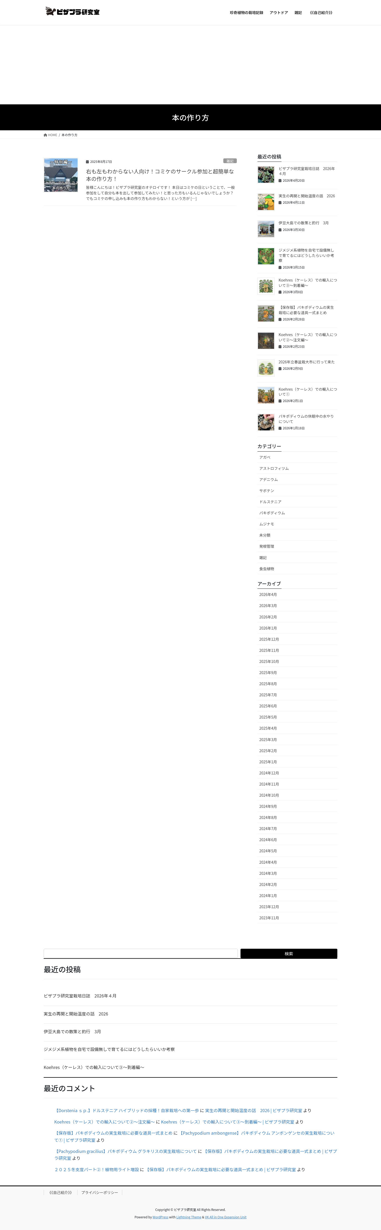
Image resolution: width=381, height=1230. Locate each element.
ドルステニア (270, 501)
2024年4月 (268, 862)
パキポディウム (272, 512)
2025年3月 (268, 739)
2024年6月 (268, 839)
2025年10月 (269, 661)
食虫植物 (266, 568)
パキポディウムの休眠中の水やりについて (306, 418)
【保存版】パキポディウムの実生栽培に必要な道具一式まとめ (306, 310)
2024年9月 (268, 806)
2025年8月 (268, 683)
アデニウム (268, 479)
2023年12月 (269, 906)
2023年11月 (269, 917)
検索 (289, 953)
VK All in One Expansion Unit (226, 1217)
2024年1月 (268, 895)
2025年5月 (268, 717)
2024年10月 (269, 795)
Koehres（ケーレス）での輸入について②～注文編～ (308, 337)
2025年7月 (268, 694)
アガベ (264, 457)
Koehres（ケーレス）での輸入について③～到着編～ (308, 282)
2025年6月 (268, 705)
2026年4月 (268, 594)
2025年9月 (268, 672)
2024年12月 (269, 773)
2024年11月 (269, 784)
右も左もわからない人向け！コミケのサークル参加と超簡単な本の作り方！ (160, 174)
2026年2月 (268, 617)
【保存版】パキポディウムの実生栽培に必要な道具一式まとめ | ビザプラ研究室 (220, 1169)
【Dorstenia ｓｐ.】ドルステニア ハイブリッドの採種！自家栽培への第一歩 (126, 1110)
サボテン (266, 490)
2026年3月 (268, 605)
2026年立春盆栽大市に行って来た (307, 361)
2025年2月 (268, 750)
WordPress (161, 1217)
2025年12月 (269, 639)
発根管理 (266, 546)
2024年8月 (268, 817)
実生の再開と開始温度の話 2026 (307, 195)
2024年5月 (268, 850)
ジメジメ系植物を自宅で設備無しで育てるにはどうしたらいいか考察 (306, 255)
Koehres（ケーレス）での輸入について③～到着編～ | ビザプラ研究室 (227, 1121)
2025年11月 (269, 650)
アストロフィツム (274, 468)
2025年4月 (268, 728)
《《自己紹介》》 (61, 1192)
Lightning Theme (188, 1217)
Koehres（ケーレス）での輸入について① (308, 391)
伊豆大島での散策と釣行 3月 (304, 222)
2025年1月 (268, 761)
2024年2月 (268, 884)
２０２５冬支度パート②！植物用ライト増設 (96, 1169)
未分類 (264, 535)
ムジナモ (266, 524)
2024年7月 (268, 828)
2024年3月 (268, 873)
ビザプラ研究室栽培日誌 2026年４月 (307, 171)
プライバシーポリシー (99, 1192)
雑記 (230, 160)
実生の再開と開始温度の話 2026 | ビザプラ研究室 (253, 1110)
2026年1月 (268, 628)
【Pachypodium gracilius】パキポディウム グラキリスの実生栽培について (125, 1151)
